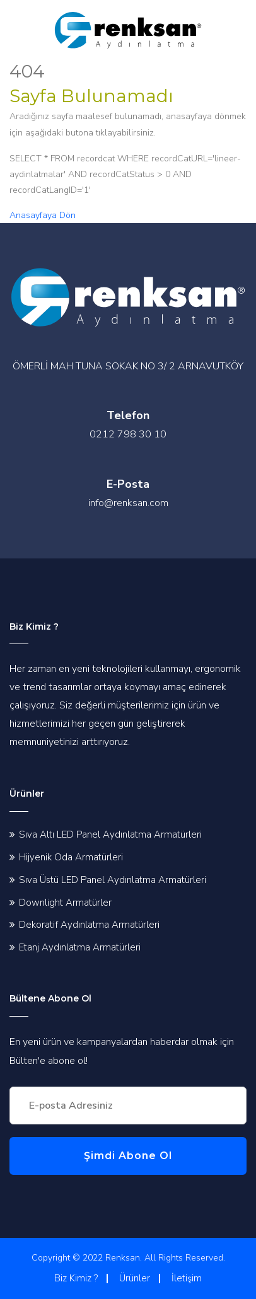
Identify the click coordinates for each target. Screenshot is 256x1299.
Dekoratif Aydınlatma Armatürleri (89, 924)
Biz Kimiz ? (76, 1278)
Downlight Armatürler (65, 902)
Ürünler (134, 1278)
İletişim (187, 1278)
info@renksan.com (128, 503)
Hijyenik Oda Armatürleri (71, 857)
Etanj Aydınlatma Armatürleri (80, 947)
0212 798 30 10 (128, 434)
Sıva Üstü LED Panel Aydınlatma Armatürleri (112, 880)
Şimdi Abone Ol (128, 1156)
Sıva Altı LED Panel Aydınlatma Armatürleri (110, 834)
